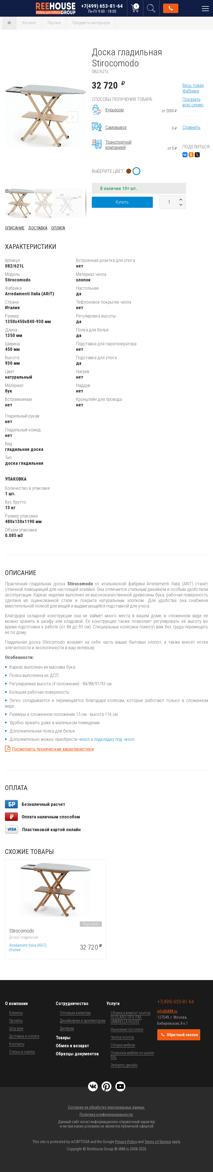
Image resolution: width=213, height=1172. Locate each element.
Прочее (54, 22)
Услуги (113, 1003)
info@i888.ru (167, 1011)
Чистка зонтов (122, 1037)
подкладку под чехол (114, 739)
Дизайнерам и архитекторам (82, 1020)
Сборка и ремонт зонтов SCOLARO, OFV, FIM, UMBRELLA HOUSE (130, 1017)
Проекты (16, 1020)
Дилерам (67, 1028)
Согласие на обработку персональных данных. (106, 1107)
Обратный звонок (171, 8)
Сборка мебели (123, 1045)
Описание (14, 228)
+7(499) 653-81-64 (102, 8)
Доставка (37, 228)
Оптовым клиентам (75, 1013)
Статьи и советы (22, 1051)
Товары (63, 1037)
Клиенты (16, 1013)
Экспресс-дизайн (124, 1065)
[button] (81, 51)
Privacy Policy (126, 1141)
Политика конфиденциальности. (106, 1114)
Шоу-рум (16, 1028)
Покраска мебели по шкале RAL (132, 1055)
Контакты (16, 1044)
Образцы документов (77, 1053)
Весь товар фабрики (193, 88)
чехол (84, 739)
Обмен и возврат (72, 1045)
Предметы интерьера (91, 22)
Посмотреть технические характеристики (53, 749)
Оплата (58, 228)
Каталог (29, 22)
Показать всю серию (193, 102)
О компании (16, 1003)
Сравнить (191, 127)
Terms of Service (157, 1141)
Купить (122, 202)
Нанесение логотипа (127, 1029)
